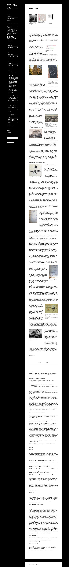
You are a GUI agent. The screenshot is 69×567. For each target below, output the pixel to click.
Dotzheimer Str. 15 (11, 56)
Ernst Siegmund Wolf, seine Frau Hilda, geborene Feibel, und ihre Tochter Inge (13, 78)
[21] (43, 281)
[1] (40, 35)
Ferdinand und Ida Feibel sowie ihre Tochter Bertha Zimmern (13, 82)
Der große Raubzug (10, 24)
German (9, 142)
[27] (33, 322)
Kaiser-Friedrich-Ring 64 (12, 102)
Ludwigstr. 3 (10, 112)
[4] (33, 58)
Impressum (9, 132)
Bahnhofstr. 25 (10, 49)
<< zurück (39, 362)
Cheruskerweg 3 (10, 54)
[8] (29, 419)
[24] (35, 310)
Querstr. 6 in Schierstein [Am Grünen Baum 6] (12, 115)
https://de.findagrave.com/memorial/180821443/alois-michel (40, 509)
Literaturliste (9, 128)
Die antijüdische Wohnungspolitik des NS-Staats (12, 23)
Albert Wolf (11, 75)
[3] (29, 52)
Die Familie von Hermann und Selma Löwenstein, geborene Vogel (13, 72)
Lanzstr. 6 (9, 109)
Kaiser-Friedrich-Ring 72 (12, 105)
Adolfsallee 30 (10, 43)
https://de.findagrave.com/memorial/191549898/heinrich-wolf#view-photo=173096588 (43, 392)
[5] (29, 402)
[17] (38, 232)
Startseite (8, 14)
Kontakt (8, 130)
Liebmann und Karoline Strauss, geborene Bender (13, 90)
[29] (54, 339)
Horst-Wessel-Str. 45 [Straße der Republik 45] (12, 98)
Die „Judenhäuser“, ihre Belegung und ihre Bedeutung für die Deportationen (12, 30)
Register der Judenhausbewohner (10, 125)
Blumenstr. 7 (10, 52)
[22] (36, 289)
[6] (54, 60)
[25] (41, 313)
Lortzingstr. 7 (10, 111)
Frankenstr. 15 (10, 59)
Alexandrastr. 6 (10, 47)
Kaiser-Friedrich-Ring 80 (12, 107)
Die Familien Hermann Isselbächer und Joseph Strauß (12, 86)
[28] (44, 332)
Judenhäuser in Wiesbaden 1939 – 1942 (12, 6)
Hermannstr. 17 (10, 65)
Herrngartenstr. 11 (11, 95)
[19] (36, 256)
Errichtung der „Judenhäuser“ (9, 27)
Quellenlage (9, 20)
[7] (29, 415)
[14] (41, 207)
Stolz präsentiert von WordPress (34, 564)
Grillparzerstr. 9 (10, 61)
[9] (35, 108)
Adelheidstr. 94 (10, 40)
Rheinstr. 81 (10, 122)
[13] (49, 194)
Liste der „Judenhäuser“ (11, 126)
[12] (51, 184)
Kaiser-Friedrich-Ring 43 (12, 100)
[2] (46, 39)
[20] (42, 274)
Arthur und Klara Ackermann (11, 69)
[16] (52, 226)
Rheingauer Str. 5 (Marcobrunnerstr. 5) (11, 120)
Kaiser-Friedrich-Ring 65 (12, 103)
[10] (52, 181)
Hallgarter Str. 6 (10, 63)
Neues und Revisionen (11, 18)
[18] (41, 252)
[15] (53, 219)
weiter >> (47, 362)
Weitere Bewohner (12, 93)
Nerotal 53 (9, 117)
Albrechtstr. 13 (10, 45)
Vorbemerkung (9, 16)
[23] (44, 293)
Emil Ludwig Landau (12, 92)
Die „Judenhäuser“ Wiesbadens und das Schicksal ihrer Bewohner (11, 37)
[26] (41, 318)
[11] (39, 183)
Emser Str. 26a (10, 58)
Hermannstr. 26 (10, 67)
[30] (33, 350)
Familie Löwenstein (44, 31)
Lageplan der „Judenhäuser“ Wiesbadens (12, 34)
